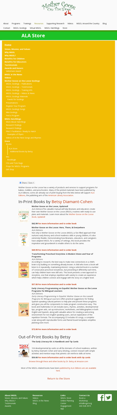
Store (65, 28)
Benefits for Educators (15, 62)
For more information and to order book (57, 223)
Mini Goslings (11, 112)
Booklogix (11, 159)
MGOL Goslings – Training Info (19, 90)
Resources (38, 23)
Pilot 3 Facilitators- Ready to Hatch (21, 131)
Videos (70, 23)
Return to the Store (58, 378)
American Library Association (60, 195)
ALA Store (13, 148)
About (5, 23)
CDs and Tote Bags (14, 163)
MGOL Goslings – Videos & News (20, 93)
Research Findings (13, 125)
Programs (16, 23)
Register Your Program (16, 106)
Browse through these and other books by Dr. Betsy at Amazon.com (58, 361)
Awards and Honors (14, 68)
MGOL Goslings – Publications (19, 83)
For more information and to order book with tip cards (64, 357)
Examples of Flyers (15, 134)
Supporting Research (55, 23)
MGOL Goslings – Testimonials (19, 87)
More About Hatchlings (16, 122)
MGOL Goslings (20, 28)
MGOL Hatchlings (51, 28)
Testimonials (11, 65)
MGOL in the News (13, 74)
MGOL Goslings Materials (17, 96)
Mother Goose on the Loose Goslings (22, 81)
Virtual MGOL (35, 28)
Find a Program (12, 115)
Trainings (27, 23)
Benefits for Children (15, 58)
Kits (7, 156)
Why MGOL (10, 52)
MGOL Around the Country (87, 23)
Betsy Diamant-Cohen (72, 201)
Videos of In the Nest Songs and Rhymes (23, 137)
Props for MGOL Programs (17, 166)
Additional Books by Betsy (21, 151)
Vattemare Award (13, 71)
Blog (105, 23)
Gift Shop (10, 169)
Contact (6, 28)
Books (9, 144)
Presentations (12, 103)
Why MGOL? (10, 55)
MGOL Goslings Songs (15, 109)
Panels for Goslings (15, 99)
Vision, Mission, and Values (17, 49)
